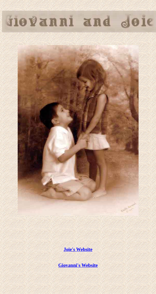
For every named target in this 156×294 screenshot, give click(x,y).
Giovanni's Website (78, 265)
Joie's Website (78, 249)
